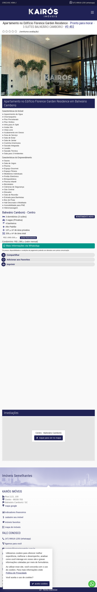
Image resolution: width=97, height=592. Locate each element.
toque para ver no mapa (48, 438)
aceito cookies (40, 584)
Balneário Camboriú (13, 212)
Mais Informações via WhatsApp (21, 245)
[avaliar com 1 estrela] (3, 31)
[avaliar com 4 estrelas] (12, 31)
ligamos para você (13, 543)
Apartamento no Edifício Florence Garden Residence (35, 23)
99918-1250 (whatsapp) (18, 539)
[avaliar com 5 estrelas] (15, 31)
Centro (31, 212)
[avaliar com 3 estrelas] (9, 31)
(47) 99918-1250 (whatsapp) (84, 3)
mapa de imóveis (13, 527)
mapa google (11, 506)
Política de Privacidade (16, 573)
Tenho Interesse (48, 590)
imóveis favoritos (12, 522)
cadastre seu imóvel (14, 517)
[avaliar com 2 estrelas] (6, 31)
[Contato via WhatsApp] (92, 584)
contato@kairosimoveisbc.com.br (20, 548)
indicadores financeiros (15, 512)
